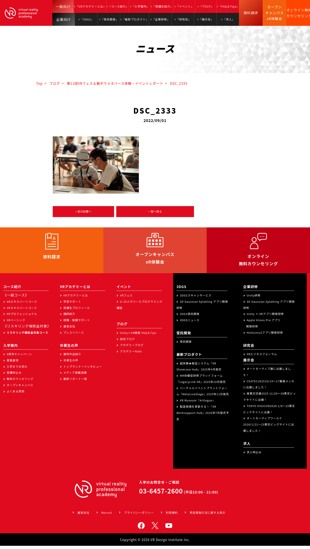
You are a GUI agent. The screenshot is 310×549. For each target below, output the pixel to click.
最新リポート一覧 (75, 382)
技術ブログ (127, 342)
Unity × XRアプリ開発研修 (265, 317)
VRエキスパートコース (22, 311)
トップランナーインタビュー (82, 370)
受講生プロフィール (76, 311)
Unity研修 (254, 298)
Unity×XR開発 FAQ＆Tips (138, 336)
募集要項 (13, 363)
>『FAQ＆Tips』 (228, 6)
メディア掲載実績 (75, 376)
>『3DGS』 (86, 19)
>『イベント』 (184, 6)
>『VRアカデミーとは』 (90, 6)
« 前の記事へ (83, 212)
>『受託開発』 (109, 19)
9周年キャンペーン (19, 357)
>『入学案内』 (139, 6)
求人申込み (254, 455)
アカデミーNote (131, 354)
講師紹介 (69, 317)
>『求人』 (228, 19)
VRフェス (126, 298)
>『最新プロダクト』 (134, 19)
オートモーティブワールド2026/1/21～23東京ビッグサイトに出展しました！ (268, 427)
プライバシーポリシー (139, 516)
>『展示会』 (205, 19)
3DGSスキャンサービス (195, 298)
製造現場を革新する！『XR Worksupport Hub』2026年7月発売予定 (202, 416)
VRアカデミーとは (75, 298)
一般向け (63, 6)
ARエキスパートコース (22, 305)
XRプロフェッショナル (22, 317)
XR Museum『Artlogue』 (197, 403)
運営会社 (69, 329)
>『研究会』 (182, 19)
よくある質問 (16, 394)
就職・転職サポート (76, 323)
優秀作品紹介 (72, 357)
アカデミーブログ (132, 348)
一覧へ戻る (155, 212)
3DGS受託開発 (190, 317)
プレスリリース (73, 336)
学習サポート (72, 305)
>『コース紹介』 (117, 6)
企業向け (63, 19)
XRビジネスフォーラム (262, 357)
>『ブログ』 (205, 6)
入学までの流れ (17, 370)
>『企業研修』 (160, 19)
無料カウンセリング (20, 382)
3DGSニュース (189, 323)
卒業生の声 (70, 363)
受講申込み (14, 376)
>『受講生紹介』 (162, 6)
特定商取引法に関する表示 (207, 516)
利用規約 (172, 516)
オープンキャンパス (20, 388)
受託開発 (186, 345)
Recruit (106, 516)
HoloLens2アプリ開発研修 (265, 336)
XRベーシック (16, 323)
